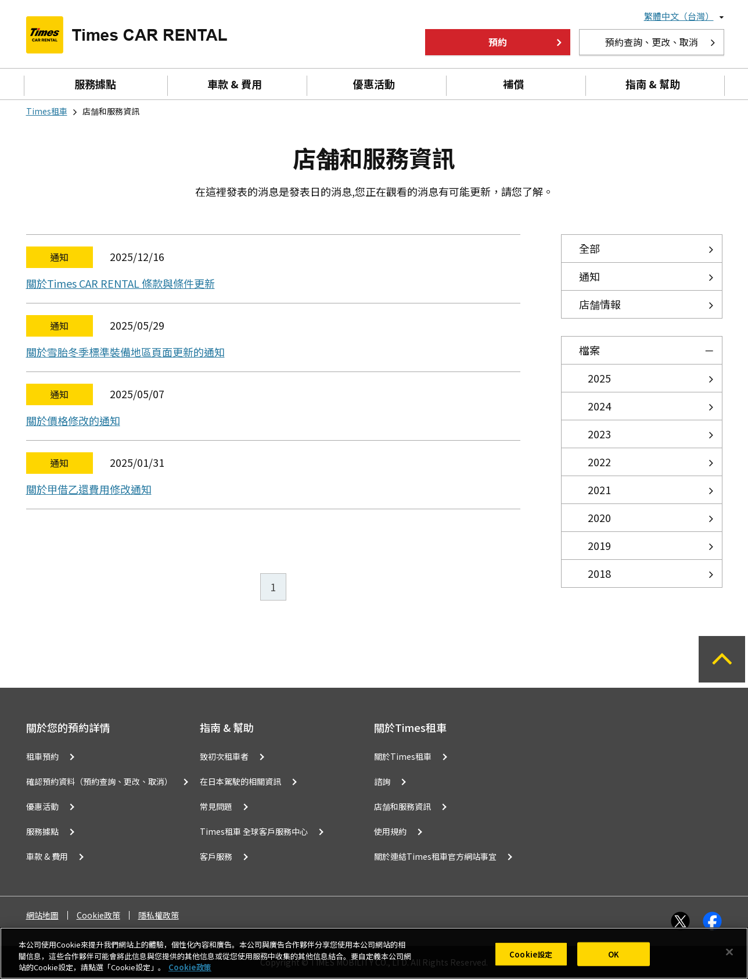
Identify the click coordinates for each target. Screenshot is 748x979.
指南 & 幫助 (652, 83)
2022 (599, 461)
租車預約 (42, 756)
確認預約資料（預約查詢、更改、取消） (99, 781)
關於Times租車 (402, 756)
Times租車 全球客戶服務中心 (254, 831)
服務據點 (95, 83)
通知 (589, 276)
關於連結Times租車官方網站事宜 (435, 856)
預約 (497, 42)
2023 (599, 433)
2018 (599, 573)
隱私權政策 (158, 915)
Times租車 (46, 111)
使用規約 (390, 831)
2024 (599, 405)
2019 (599, 545)
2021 (599, 489)
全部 (589, 248)
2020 (599, 517)
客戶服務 (216, 856)
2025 (599, 377)
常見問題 (216, 806)
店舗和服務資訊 (402, 806)
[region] (374, 953)
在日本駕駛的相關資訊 (240, 781)
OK (613, 953)
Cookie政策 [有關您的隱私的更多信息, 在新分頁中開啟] (189, 967)
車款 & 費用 (234, 83)
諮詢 (382, 781)
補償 (513, 83)
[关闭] (729, 951)
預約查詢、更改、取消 (651, 42)
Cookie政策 (98, 915)
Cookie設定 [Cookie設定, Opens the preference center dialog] (530, 953)
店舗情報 (600, 304)
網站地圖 (42, 915)
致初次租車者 (224, 756)
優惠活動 (374, 83)
